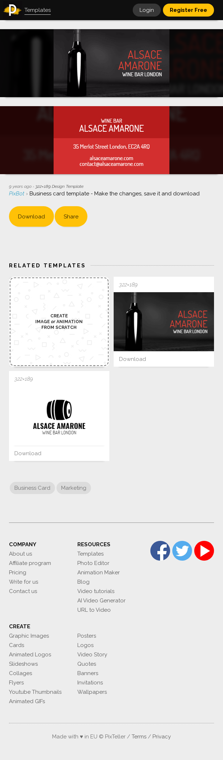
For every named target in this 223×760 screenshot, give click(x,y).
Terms (139, 736)
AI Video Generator (101, 600)
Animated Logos (30, 654)
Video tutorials (95, 591)
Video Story (92, 654)
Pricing (17, 572)
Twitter (182, 551)
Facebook (160, 551)
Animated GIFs (27, 701)
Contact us (23, 591)
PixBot (17, 193)
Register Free (188, 10)
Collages (20, 673)
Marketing (73, 488)
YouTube (204, 551)
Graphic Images (29, 636)
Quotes (86, 664)
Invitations (90, 682)
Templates (90, 554)
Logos (85, 645)
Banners (87, 673)
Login (147, 10)
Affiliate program (30, 563)
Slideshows (23, 664)
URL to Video (94, 610)
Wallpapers (92, 692)
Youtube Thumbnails (35, 692)
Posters (86, 636)
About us (20, 554)
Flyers (16, 682)
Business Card (32, 488)
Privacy (162, 736)
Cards (16, 645)
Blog (83, 582)
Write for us (23, 582)
